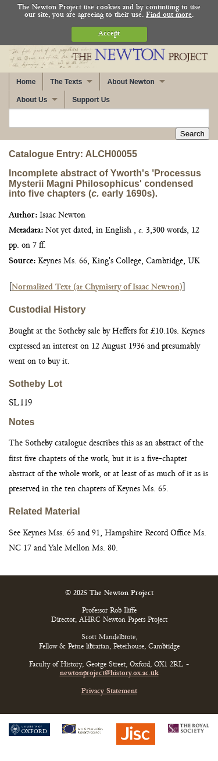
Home (25, 82)
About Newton (130, 82)
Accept (109, 34)
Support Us (91, 100)
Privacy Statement (109, 691)
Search (192, 133)
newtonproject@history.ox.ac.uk (109, 673)
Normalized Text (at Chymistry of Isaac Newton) (97, 287)
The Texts (66, 82)
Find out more (169, 15)
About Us (31, 100)
